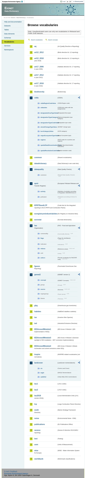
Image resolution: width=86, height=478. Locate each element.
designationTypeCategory (48, 117)
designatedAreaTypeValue (48, 113)
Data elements (9, 34)
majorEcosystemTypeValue (48, 135)
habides (37, 311)
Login (64, 1)
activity (42, 191)
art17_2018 (39, 83)
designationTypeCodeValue (48, 123)
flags (42, 238)
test (35, 439)
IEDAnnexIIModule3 (42, 338)
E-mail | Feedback (10, 471)
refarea (42, 248)
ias (35, 317)
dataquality (39, 169)
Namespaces (9, 50)
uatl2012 (43, 377)
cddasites (43, 107)
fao (35, 226)
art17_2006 (39, 67)
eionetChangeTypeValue (48, 127)
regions (43, 140)
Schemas (7, 38)
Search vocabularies (37, 40)
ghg (36, 305)
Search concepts (53, 40)
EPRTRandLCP (40, 205)
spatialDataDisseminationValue (48, 145)
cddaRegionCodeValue (48, 103)
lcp (35, 404)
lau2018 (37, 396)
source (42, 289)
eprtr (36, 183)
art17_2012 (39, 75)
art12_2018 (39, 58)
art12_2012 (39, 52)
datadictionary (40, 163)
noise (36, 418)
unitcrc (42, 258)
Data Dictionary (20, 17)
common (38, 157)
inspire (37, 354)
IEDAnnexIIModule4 (42, 346)
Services (7, 46)
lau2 (36, 390)
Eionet (13, 17)
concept (43, 280)
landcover (38, 363)
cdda (36, 98)
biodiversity (39, 92)
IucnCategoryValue (46, 131)
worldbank (38, 459)
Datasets (7, 26)
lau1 (36, 384)
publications (39, 424)
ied (35, 323)
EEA (13, 1)
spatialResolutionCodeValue (48, 150)
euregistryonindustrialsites (45, 214)
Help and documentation (13, 22)
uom (36, 444)
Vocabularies (9, 42)
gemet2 (37, 275)
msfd (36, 410)
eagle (42, 373)
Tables (6, 30)
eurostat (37, 220)
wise (36, 450)
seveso (37, 430)
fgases (37, 266)
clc (41, 368)
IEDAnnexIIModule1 (42, 329)
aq (35, 46)
